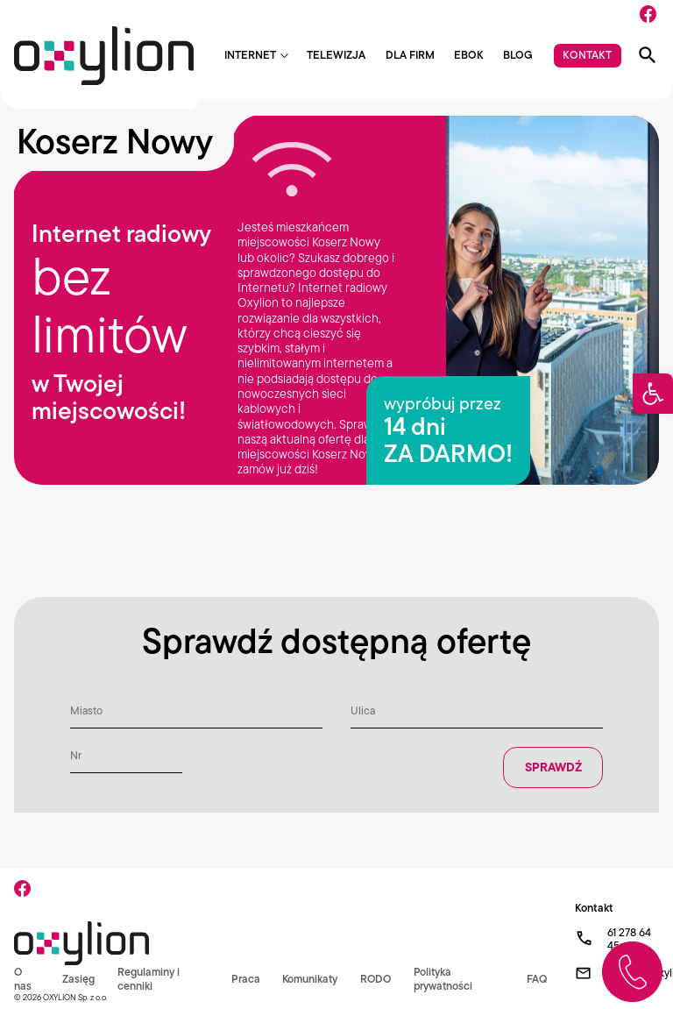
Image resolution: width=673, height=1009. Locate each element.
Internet (250, 55)
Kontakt (587, 54)
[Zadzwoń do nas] (632, 971)
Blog (518, 55)
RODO (375, 978)
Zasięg (78, 978)
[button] (653, 393)
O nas (23, 978)
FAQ (536, 978)
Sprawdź (552, 768)
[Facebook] (648, 14)
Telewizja (336, 55)
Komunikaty (307, 978)
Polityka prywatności (444, 978)
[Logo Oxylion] (104, 55)
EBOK (469, 55)
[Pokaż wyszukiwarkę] (647, 55)
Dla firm (410, 55)
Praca (242, 978)
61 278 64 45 (629, 939)
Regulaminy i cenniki (148, 978)
